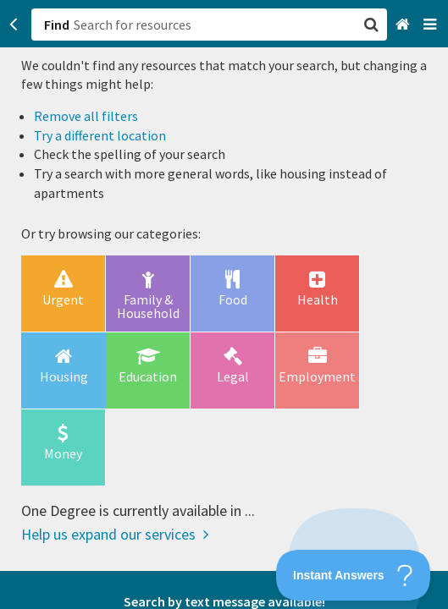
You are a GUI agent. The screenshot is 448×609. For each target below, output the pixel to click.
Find (56, 24)
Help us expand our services (114, 534)
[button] (224, 304)
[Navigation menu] (431, 25)
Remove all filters (86, 115)
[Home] (404, 25)
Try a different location (100, 135)
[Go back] (14, 24)
